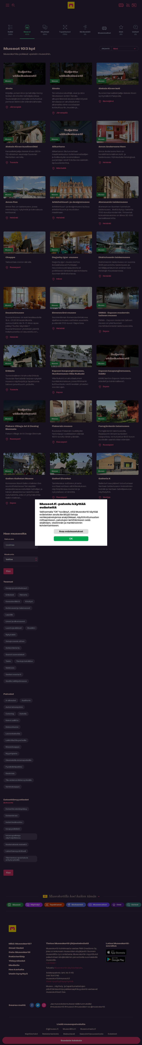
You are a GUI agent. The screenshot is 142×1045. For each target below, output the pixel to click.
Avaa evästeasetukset (71, 531)
